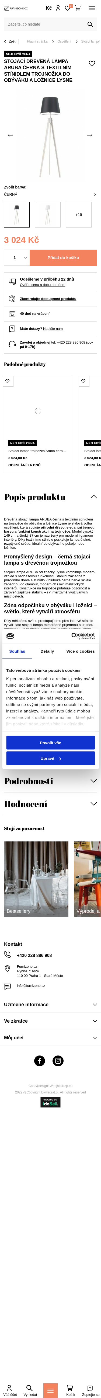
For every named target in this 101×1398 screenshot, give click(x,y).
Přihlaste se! (58, 8)
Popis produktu (34, 496)
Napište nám (53, 329)
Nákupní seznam (70, 6)
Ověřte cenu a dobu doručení (42, 285)
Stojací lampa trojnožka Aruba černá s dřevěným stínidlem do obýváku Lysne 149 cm (38, 451)
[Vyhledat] (90, 24)
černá (50, 194)
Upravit (50, 758)
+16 (78, 214)
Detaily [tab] (47, 651)
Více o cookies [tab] (80, 651)
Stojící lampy (90, 41)
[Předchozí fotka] (11, 135)
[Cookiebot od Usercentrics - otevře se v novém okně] (72, 636)
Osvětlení (64, 41)
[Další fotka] (90, 135)
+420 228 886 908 (71, 342)
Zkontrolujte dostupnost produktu (48, 299)
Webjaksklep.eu (61, 1086)
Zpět (9, 42)
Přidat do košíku (63, 257)
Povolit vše (50, 742)
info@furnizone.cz (31, 986)
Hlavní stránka (37, 41)
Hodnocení (25, 803)
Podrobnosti (28, 781)
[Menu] (50, 1390)
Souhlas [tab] (17, 651)
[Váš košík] (77, 8)
